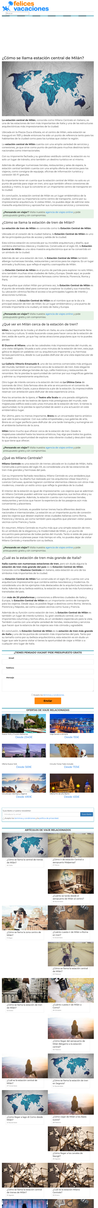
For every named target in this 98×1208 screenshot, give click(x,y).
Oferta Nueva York (9, 764)
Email (11, 658)
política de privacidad (48, 818)
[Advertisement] (48, 37)
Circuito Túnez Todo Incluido (61, 764)
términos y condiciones (53, 695)
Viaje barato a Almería (59, 734)
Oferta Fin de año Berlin (60, 794)
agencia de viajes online (59, 212)
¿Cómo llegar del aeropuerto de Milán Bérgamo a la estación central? (69, 1044)
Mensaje (10, 677)
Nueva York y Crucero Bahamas (15, 734)
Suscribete (86, 814)
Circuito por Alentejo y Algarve (14, 794)
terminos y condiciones (25, 818)
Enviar (48, 700)
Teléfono (10, 668)
